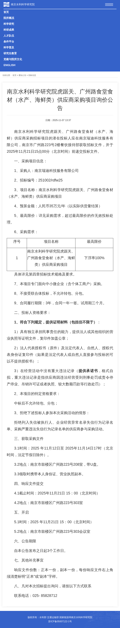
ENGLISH (9, 65)
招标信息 (32, 75)
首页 (6, 12)
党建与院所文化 (13, 59)
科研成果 (9, 29)
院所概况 (9, 18)
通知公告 (22, 75)
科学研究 (9, 23)
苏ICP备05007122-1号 (60, 621)
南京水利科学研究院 (23, 4)
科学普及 (9, 47)
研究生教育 (10, 53)
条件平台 (9, 41)
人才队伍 (9, 35)
